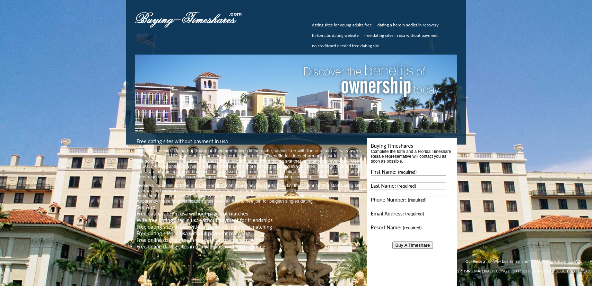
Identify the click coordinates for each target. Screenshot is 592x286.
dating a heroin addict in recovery (408, 24)
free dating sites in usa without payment (401, 35)
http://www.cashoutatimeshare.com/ (298, 190)
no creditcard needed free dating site (346, 45)
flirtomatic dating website (335, 35)
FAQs (578, 261)
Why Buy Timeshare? (511, 261)
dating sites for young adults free (342, 24)
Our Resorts (475, 261)
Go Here (175, 161)
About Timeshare (551, 261)
